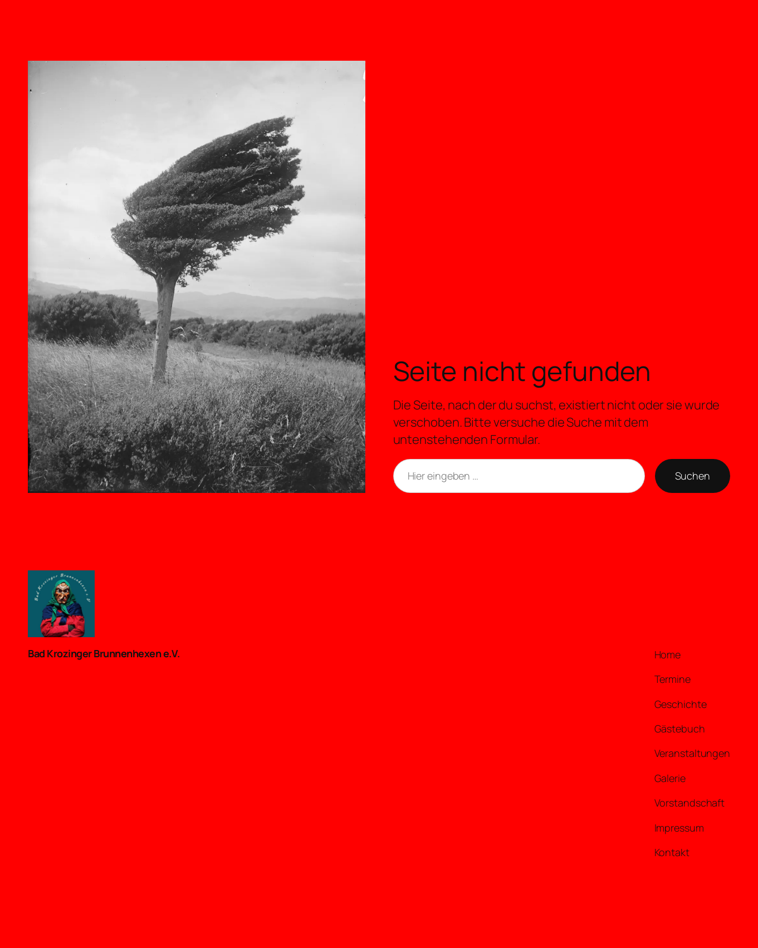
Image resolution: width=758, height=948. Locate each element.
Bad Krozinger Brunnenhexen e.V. (104, 653)
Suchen (692, 475)
